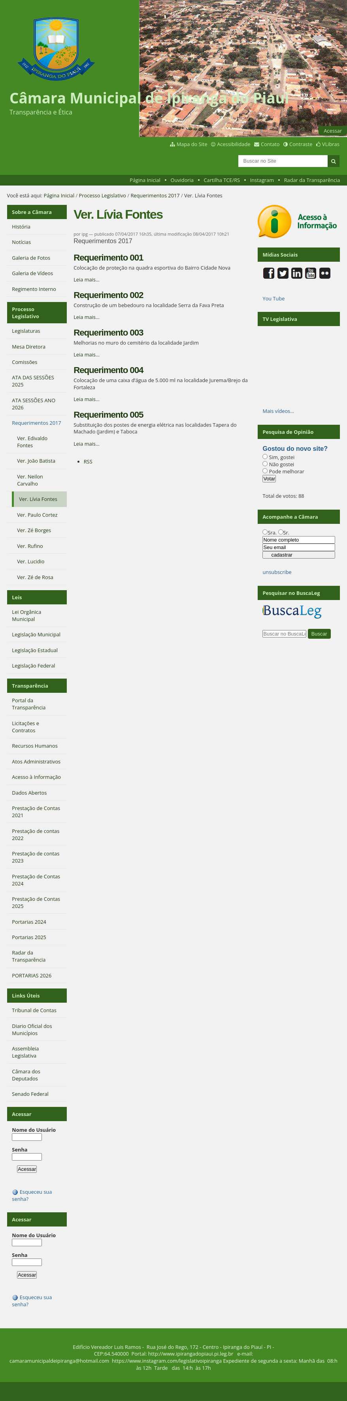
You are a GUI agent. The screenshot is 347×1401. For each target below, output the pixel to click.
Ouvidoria (182, 180)
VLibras (330, 144)
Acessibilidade (233, 144)
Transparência (30, 685)
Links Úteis (26, 995)
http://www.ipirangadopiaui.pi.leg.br (191, 1353)
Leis (17, 597)
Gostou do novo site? (294, 448)
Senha (19, 1149)
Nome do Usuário (34, 1129)
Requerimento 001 (108, 258)
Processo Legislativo (102, 195)
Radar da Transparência (312, 180)
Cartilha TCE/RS (222, 180)
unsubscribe (276, 572)
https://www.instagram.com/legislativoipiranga (167, 1360)
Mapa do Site (192, 144)
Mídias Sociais (280, 254)
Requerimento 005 (108, 415)
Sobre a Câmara (32, 212)
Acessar (333, 130)
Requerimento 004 (108, 370)
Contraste (300, 144)
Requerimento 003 (108, 333)
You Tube (273, 298)
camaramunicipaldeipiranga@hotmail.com (59, 1360)
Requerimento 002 (108, 295)
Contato (270, 144)
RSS (88, 461)
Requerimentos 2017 (154, 195)
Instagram (262, 180)
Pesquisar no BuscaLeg (291, 592)
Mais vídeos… (278, 410)
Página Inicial (145, 180)
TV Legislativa (279, 319)
